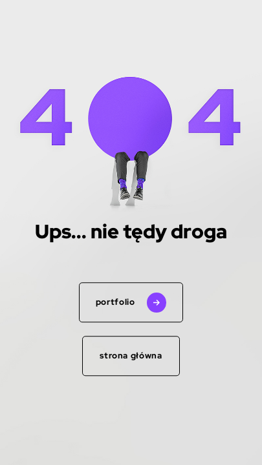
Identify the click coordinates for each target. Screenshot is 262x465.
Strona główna (131, 355)
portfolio (115, 302)
